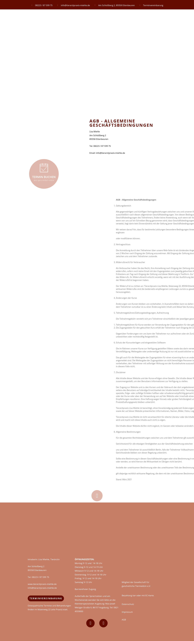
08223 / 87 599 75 (40, 577)
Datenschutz (128, 604)
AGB (124, 619)
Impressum (127, 611)
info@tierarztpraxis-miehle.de (42, 587)
